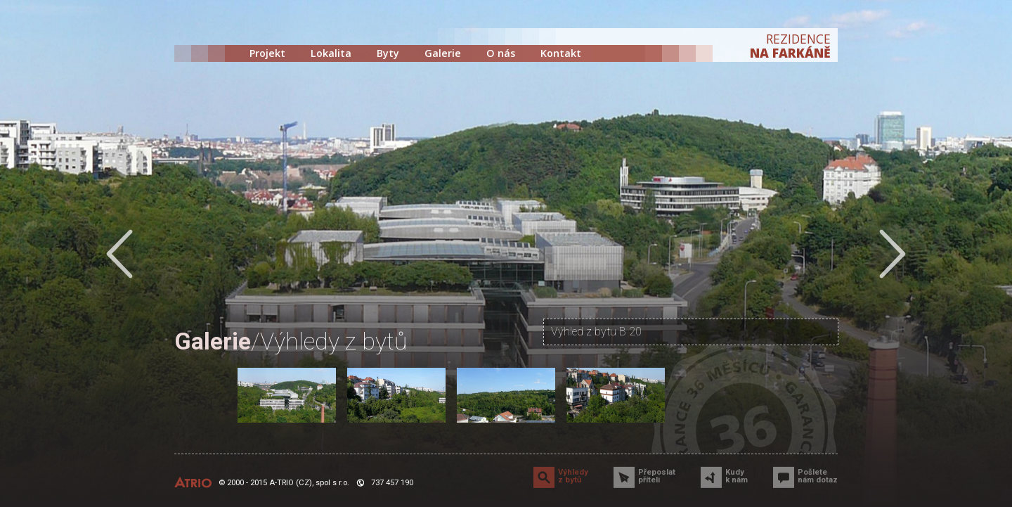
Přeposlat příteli (656, 476)
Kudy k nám (736, 476)
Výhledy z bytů (573, 476)
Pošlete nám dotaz (818, 476)
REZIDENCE (790, 45)
